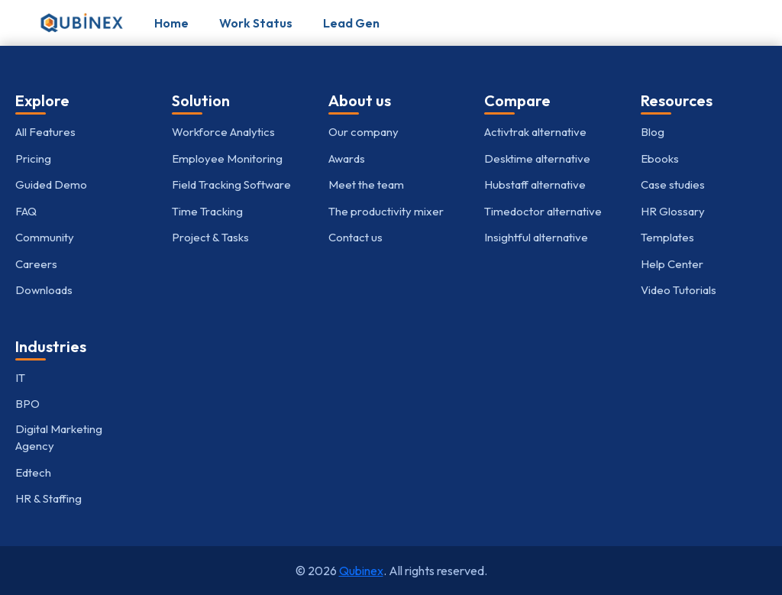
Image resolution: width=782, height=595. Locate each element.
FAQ (26, 211)
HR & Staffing (48, 498)
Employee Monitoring (227, 158)
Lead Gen (351, 23)
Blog (652, 131)
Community (44, 237)
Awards (346, 158)
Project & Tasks (210, 237)
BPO (27, 403)
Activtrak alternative (535, 131)
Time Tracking (207, 211)
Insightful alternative (536, 237)
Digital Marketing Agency (58, 438)
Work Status (255, 23)
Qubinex (361, 570)
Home (171, 23)
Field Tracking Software (231, 184)
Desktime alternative (537, 158)
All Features (45, 131)
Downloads (44, 290)
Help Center (672, 264)
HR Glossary (673, 211)
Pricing (33, 158)
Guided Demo (51, 184)
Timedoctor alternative (543, 211)
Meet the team (366, 184)
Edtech (33, 472)
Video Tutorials (678, 290)
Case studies (673, 184)
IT (20, 377)
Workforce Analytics (223, 131)
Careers (36, 264)
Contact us (355, 237)
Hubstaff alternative (535, 184)
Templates (667, 237)
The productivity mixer (386, 211)
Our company (363, 131)
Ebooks (660, 158)
